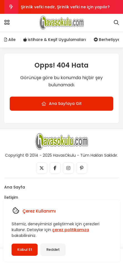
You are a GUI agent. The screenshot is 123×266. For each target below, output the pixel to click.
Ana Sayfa (14, 187)
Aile (10, 39)
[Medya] (41, 168)
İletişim (11, 197)
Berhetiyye (107, 39)
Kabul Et (24, 249)
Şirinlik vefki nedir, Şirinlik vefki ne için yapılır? (65, 7)
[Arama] (116, 22)
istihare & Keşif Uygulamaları (54, 39)
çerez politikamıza (70, 230)
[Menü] (7, 22)
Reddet (52, 249)
